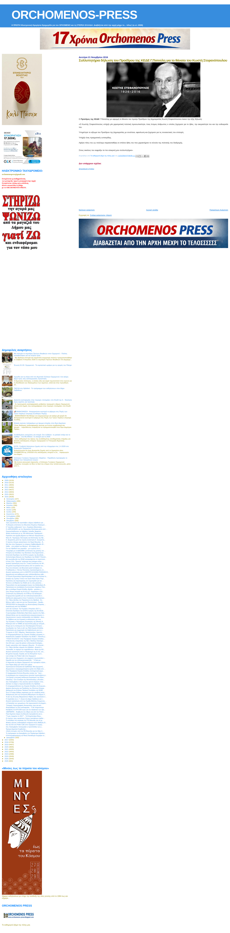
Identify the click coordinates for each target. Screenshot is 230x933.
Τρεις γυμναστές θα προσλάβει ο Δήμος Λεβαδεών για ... (25, 523)
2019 (7, 744)
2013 (7, 489)
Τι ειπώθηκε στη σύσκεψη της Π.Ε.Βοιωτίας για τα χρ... (24, 720)
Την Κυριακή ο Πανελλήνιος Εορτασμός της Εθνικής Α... (25, 621)
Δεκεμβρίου (10, 737)
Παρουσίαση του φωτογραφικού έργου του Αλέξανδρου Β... (26, 585)
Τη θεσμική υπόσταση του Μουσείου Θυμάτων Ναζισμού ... (26, 525)
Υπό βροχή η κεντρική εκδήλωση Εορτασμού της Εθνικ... (25, 677)
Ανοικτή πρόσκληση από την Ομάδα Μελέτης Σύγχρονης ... (26, 701)
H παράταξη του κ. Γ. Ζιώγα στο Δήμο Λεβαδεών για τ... (25, 699)
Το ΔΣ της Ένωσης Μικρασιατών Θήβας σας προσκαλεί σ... (26, 697)
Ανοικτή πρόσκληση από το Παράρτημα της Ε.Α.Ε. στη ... (25, 652)
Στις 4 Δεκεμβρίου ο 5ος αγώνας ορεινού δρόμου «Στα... (25, 682)
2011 (7, 485)
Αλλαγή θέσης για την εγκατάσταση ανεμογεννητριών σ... (25, 615)
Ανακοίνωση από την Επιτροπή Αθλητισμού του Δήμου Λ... (26, 694)
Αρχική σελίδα (152, 210)
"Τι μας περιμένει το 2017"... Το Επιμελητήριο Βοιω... (24, 716)
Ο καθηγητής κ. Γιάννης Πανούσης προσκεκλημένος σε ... (25, 570)
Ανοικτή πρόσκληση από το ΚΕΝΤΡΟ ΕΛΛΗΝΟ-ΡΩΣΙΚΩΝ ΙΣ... (27, 572)
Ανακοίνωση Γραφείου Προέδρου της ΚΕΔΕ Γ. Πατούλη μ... (26, 636)
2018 (7, 742)
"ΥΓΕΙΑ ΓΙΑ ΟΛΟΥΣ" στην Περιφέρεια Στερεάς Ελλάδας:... (25, 639)
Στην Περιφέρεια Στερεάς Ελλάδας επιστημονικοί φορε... (25, 671)
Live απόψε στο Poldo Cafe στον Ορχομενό (21, 656)
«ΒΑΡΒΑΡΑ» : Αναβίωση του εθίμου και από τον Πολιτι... (25, 712)
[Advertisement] (150, 188)
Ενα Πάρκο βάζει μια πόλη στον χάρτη (19, 664)
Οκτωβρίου (10, 518)
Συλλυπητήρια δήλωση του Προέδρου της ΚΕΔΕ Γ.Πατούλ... (26, 557)
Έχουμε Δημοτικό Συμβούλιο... (16, 729)
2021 (7, 749)
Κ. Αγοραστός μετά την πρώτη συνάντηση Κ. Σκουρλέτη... (25, 540)
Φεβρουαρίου (11, 501)
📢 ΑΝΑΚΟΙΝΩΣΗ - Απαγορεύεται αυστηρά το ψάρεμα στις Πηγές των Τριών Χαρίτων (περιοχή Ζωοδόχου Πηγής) (40, 412)
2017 (7, 740)
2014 (7, 492)
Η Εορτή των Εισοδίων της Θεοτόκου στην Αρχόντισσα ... (25, 553)
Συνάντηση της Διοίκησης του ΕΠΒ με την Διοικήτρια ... (24, 593)
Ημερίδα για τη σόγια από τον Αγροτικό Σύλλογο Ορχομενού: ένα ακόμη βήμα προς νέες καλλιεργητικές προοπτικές (41, 378)
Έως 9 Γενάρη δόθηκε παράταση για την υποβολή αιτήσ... (26, 692)
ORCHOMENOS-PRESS (74, 14)
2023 (7, 754)
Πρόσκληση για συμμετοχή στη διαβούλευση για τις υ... (24, 630)
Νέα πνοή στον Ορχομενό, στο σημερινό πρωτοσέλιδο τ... (25, 658)
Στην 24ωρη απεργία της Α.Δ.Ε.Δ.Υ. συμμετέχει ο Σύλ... (25, 591)
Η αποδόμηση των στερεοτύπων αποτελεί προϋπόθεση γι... (26, 675)
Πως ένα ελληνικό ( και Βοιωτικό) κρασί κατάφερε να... (24, 568)
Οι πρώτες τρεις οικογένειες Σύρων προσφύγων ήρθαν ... (25, 718)
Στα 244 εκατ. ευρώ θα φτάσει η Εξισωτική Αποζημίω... (24, 643)
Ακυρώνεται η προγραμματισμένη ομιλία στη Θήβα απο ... (25, 669)
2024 (7, 756)
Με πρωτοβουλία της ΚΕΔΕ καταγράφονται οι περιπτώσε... (26, 559)
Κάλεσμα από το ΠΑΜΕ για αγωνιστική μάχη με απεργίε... (25, 623)
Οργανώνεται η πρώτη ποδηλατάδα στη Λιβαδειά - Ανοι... (25, 617)
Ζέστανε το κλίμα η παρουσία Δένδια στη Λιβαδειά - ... (24, 684)
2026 (7, 761)
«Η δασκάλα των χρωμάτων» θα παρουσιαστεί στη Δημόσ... (26, 703)
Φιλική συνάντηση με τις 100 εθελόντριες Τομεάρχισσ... (25, 533)
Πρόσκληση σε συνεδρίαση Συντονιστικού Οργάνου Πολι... (26, 587)
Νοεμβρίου (10, 520)
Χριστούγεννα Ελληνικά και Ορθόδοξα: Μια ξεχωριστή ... (25, 666)
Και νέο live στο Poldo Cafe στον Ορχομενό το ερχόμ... (24, 724)
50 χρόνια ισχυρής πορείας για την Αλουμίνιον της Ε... (24, 654)
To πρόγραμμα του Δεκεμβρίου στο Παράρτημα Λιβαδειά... (26, 733)
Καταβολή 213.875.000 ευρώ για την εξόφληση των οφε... (25, 710)
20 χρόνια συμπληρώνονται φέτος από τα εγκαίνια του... (25, 566)
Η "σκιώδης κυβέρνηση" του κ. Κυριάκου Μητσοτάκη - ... (25, 527)
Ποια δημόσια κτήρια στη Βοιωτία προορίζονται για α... (24, 714)
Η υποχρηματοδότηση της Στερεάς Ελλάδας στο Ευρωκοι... (26, 686)
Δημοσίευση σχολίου (86, 169)
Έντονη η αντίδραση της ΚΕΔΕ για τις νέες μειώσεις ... (24, 583)
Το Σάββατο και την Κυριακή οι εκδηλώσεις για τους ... (24, 619)
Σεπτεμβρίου (11, 516)
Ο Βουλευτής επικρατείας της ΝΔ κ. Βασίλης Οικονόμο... (25, 641)
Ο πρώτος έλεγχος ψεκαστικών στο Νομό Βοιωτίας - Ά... (25, 542)
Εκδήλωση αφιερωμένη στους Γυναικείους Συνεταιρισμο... (25, 598)
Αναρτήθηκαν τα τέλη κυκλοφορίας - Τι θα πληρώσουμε (25, 707)
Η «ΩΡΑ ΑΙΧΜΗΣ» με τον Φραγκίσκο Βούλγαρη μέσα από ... (26, 529)
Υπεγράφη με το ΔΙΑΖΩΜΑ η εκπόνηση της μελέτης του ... (26, 551)
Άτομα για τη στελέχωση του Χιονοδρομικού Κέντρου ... (25, 626)
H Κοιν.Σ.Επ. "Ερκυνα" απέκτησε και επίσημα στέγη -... (25, 561)
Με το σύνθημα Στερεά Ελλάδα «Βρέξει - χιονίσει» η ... (24, 589)
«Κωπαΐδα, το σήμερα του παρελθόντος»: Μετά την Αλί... (25, 649)
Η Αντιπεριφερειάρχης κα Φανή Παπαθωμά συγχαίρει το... (26, 735)
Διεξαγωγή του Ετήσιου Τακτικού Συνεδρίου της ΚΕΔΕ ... (25, 690)
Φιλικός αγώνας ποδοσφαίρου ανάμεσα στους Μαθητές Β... (26, 722)
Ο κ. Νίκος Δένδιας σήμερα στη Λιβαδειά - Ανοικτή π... (24, 647)
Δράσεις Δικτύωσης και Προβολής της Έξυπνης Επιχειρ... (25, 688)
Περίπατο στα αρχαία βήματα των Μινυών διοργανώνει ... (25, 535)
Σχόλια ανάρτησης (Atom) (101, 215)
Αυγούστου (10, 514)
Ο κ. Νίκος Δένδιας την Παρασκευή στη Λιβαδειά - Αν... (24, 600)
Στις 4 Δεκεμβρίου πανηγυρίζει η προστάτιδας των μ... (24, 727)
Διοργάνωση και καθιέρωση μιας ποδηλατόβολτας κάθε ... (25, 574)
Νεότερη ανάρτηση (87, 210)
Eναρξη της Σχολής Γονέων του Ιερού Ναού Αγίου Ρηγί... (25, 578)
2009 (7, 480)
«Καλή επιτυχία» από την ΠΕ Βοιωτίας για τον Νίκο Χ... (25, 731)
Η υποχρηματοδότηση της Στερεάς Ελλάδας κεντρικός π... (25, 634)
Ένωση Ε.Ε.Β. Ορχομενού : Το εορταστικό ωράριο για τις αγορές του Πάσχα (43, 365)
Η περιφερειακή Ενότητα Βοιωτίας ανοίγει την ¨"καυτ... (24, 673)
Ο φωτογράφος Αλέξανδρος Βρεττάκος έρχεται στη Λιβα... (25, 613)
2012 (7, 487)
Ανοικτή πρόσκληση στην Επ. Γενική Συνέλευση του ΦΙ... (25, 563)
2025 (7, 759)
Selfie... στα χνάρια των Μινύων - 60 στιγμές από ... (23, 546)
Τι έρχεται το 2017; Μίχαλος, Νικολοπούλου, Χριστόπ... (24, 632)
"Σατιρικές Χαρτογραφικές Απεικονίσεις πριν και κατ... (24, 705)
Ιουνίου (9, 510)
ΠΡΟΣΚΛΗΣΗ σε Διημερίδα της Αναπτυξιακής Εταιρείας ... (26, 604)
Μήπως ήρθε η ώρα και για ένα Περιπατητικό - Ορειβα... (25, 602)
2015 (7, 494)
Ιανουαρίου (10, 499)
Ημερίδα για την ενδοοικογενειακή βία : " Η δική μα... (24, 660)
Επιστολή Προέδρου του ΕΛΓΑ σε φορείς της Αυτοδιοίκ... (25, 555)
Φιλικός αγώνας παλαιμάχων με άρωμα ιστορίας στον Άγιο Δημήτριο (40, 423)
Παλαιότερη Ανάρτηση (219, 210)
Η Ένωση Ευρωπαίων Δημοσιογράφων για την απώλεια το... (26, 576)
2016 (7, 497)
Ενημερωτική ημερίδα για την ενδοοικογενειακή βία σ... (24, 596)
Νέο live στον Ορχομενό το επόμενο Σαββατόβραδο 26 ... (25, 544)
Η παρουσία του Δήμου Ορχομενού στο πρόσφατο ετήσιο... (26, 662)
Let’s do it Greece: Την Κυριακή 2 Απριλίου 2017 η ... (24, 609)
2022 (7, 751)
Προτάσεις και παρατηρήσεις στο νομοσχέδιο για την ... (25, 581)
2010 (7, 482)
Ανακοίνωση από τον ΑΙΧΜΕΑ (16, 606)
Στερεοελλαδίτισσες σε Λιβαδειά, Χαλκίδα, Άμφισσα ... (24, 531)
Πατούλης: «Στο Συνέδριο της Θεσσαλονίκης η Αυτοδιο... (25, 679)
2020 (7, 747)
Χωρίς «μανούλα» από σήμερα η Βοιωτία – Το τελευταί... (25, 645)
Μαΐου (8, 507)
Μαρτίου (9, 503)
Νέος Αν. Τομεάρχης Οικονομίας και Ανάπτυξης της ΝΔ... (25, 538)
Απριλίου (9, 505)
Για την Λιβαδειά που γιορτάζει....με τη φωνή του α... (23, 548)
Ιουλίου (9, 512)
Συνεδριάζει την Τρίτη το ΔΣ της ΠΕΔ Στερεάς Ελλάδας (24, 628)
